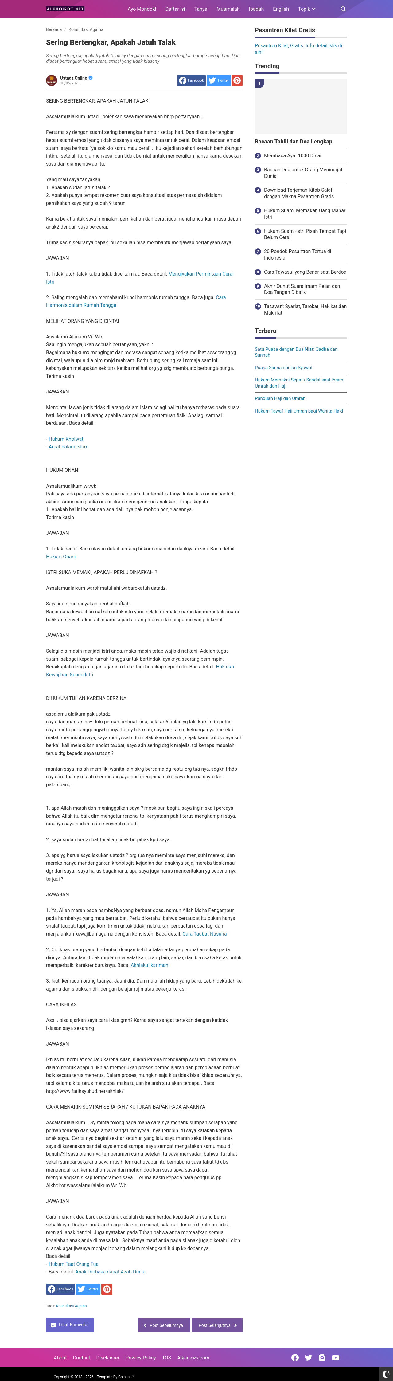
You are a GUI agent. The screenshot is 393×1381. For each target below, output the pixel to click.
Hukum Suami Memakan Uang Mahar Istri (304, 214)
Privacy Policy (141, 1358)
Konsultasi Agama (71, 1306)
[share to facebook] (191, 80)
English (281, 9)
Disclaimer (107, 1358)
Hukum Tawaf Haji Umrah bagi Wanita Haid (299, 411)
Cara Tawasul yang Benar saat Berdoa (305, 272)
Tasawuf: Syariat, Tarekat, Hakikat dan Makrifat (305, 309)
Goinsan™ (126, 1377)
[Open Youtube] (335, 1357)
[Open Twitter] (308, 1357)
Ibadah (256, 9)
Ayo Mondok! (142, 9)
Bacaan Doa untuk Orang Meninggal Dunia (303, 173)
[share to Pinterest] (237, 80)
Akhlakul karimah (149, 965)
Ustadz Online (76, 78)
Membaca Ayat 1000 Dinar (293, 155)
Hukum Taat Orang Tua (74, 1264)
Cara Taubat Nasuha (204, 934)
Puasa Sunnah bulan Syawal (283, 367)
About (60, 1358)
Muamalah (228, 9)
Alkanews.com (193, 1358)
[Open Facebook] (295, 1357)
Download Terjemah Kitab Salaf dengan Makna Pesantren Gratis (299, 193)
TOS (166, 1358)
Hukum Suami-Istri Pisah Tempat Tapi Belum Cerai (305, 234)
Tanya (200, 9)
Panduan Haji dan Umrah (280, 398)
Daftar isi (175, 9)
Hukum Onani (61, 557)
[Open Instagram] (322, 1357)
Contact (81, 1358)
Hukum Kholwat (66, 439)
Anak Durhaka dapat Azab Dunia (110, 1272)
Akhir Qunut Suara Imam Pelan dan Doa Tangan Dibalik (302, 289)
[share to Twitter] (219, 80)
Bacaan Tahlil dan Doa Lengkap (293, 142)
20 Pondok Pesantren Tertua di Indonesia (297, 254)
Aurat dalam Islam (68, 447)
